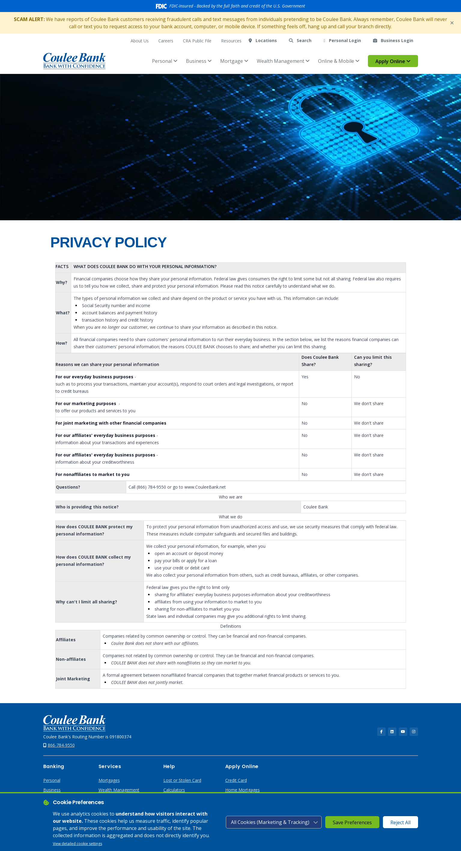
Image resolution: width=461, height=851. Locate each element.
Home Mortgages (242, 790)
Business (199, 61)
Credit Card (236, 780)
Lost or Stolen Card (182, 780)
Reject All (400, 822)
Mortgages (109, 780)
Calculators (174, 790)
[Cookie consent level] (274, 822)
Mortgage (234, 61)
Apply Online (393, 61)
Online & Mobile (338, 61)
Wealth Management (283, 61)
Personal (164, 61)
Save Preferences (352, 822)
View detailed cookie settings (77, 843)
